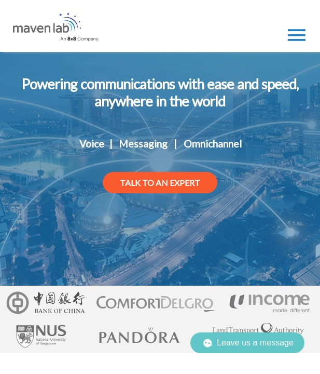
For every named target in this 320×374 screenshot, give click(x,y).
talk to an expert (160, 183)
